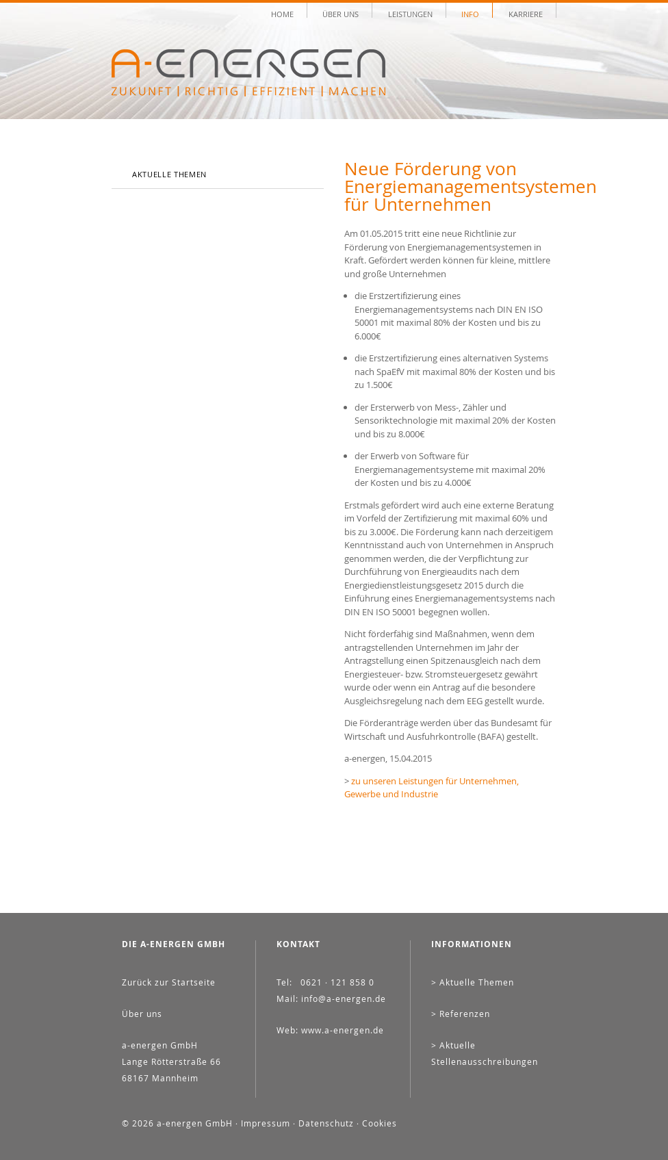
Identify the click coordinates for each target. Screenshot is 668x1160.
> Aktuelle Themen (472, 982)
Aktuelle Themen (169, 174)
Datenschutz (326, 1123)
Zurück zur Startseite (169, 982)
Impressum (265, 1123)
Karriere (526, 13)
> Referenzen (460, 1013)
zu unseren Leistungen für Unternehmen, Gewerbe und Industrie (431, 788)
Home (282, 13)
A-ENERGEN (248, 72)
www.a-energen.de (342, 1029)
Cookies (379, 1123)
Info (470, 13)
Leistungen (410, 13)
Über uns (340, 13)
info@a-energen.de (343, 998)
